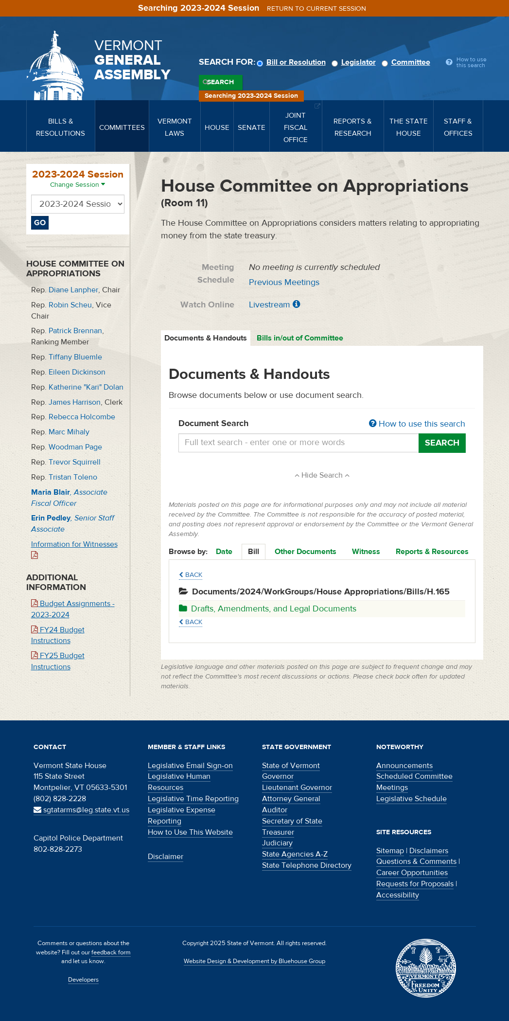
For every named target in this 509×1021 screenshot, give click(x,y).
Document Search (322, 424)
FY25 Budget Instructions (58, 661)
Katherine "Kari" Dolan (86, 387)
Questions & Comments (416, 861)
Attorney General (291, 799)
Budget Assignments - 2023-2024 (73, 609)
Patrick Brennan (75, 331)
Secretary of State (292, 821)
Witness (366, 551)
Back (190, 575)
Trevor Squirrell (75, 462)
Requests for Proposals (415, 884)
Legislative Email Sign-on (190, 765)
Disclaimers (428, 851)
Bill (253, 551)
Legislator (355, 62)
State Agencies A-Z (295, 854)
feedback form (111, 952)
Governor (278, 776)
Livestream (269, 304)
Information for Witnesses (74, 549)
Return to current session (316, 8)
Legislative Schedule (411, 799)
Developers (83, 980)
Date (224, 551)
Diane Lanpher (73, 290)
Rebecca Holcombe (82, 417)
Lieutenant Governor (297, 787)
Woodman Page (75, 447)
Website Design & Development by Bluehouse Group (254, 961)
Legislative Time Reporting (193, 799)
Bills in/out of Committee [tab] (300, 338)
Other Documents (305, 551)
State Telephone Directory (306, 865)
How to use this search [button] (417, 424)
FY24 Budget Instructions (58, 635)
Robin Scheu (70, 305)
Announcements (404, 765)
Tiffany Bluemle (75, 357)
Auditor (274, 810)
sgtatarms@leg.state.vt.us (81, 810)
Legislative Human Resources (179, 781)
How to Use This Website (190, 832)
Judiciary (277, 843)
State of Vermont (291, 765)
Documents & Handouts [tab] (205, 338)
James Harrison (75, 402)
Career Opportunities (412, 873)
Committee (407, 62)
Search (220, 82)
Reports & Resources (432, 551)
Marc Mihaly (69, 432)
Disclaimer (165, 856)
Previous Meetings (284, 282)
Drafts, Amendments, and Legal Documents (267, 608)
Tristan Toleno (73, 477)
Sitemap (390, 851)
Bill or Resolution (293, 62)
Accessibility (397, 895)
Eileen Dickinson (77, 372)
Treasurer (278, 832)
